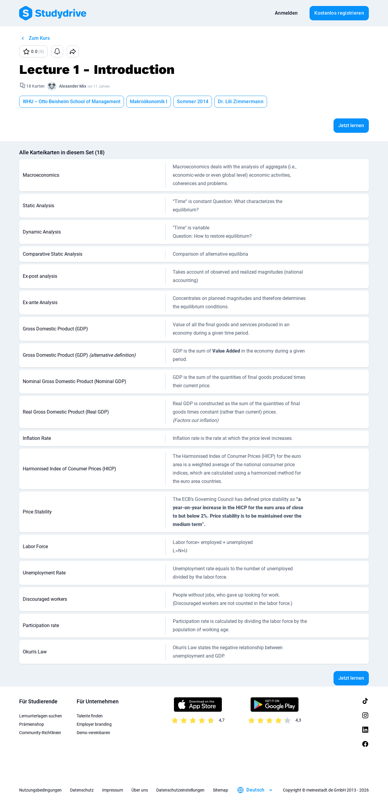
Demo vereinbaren (93, 732)
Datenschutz (82, 790)
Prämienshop (31, 724)
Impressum (112, 790)
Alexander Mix (72, 86)
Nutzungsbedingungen (40, 790)
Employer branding (94, 724)
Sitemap (220, 790)
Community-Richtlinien (40, 732)
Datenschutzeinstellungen (180, 790)
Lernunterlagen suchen (40, 715)
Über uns (139, 790)
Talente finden (90, 715)
